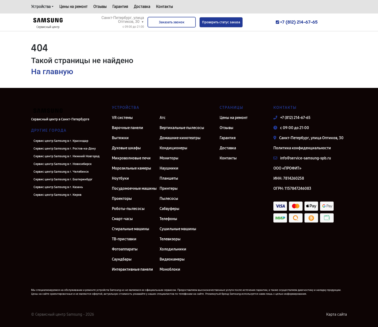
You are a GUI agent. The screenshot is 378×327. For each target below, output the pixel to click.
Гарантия (120, 6)
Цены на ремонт (73, 6)
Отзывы (100, 6)
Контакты (164, 6)
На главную (52, 71)
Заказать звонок (171, 22)
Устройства (41, 6)
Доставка (142, 6)
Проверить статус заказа (221, 22)
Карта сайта (336, 314)
